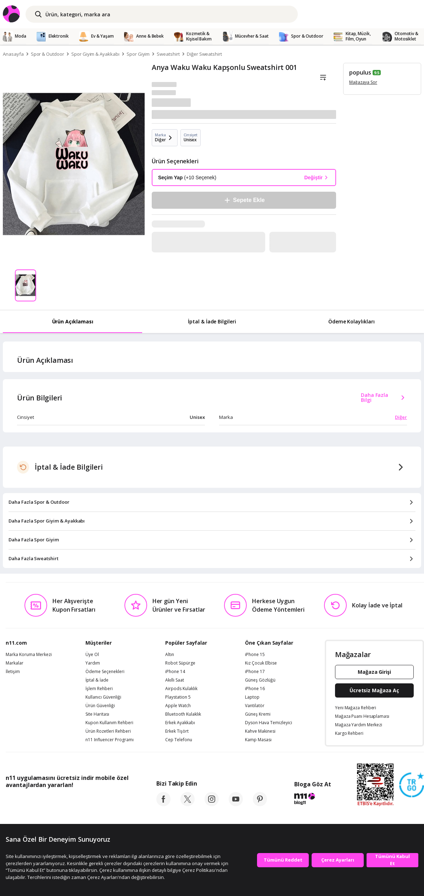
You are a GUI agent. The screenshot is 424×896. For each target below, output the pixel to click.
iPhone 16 (255, 689)
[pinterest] (260, 804)
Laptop (252, 697)
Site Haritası (97, 714)
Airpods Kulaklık (181, 689)
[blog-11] (312, 800)
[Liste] (323, 77)
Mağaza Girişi (374, 671)
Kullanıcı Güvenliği (103, 697)
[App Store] (27, 801)
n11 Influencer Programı (109, 740)
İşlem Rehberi (99, 689)
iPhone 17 (255, 671)
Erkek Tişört (177, 731)
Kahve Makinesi (260, 731)
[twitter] (187, 804)
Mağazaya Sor (363, 82)
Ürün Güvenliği (100, 706)
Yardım (92, 663)
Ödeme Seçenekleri (104, 671)
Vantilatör (254, 706)
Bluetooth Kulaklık (183, 714)
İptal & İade (96, 680)
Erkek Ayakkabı (180, 723)
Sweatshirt (168, 54)
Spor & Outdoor (47, 54)
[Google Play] (71, 801)
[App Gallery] (112, 801)
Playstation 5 (178, 697)
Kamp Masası (258, 740)
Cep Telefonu (178, 740)
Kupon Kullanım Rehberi (109, 723)
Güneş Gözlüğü (260, 680)
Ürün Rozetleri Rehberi (108, 731)
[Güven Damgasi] (411, 785)
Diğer (401, 417)
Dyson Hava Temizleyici (268, 723)
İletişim (13, 671)
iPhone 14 (175, 671)
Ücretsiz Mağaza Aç (374, 690)
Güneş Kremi (257, 714)
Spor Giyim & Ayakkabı (95, 54)
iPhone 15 (255, 654)
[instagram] (212, 804)
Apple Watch (178, 706)
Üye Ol (92, 654)
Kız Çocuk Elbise (261, 663)
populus (360, 72)
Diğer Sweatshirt (204, 54)
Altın (169, 654)
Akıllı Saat (174, 680)
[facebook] (163, 804)
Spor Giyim (138, 54)
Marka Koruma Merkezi (29, 654)
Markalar (14, 663)
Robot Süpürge (180, 663)
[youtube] (236, 804)
